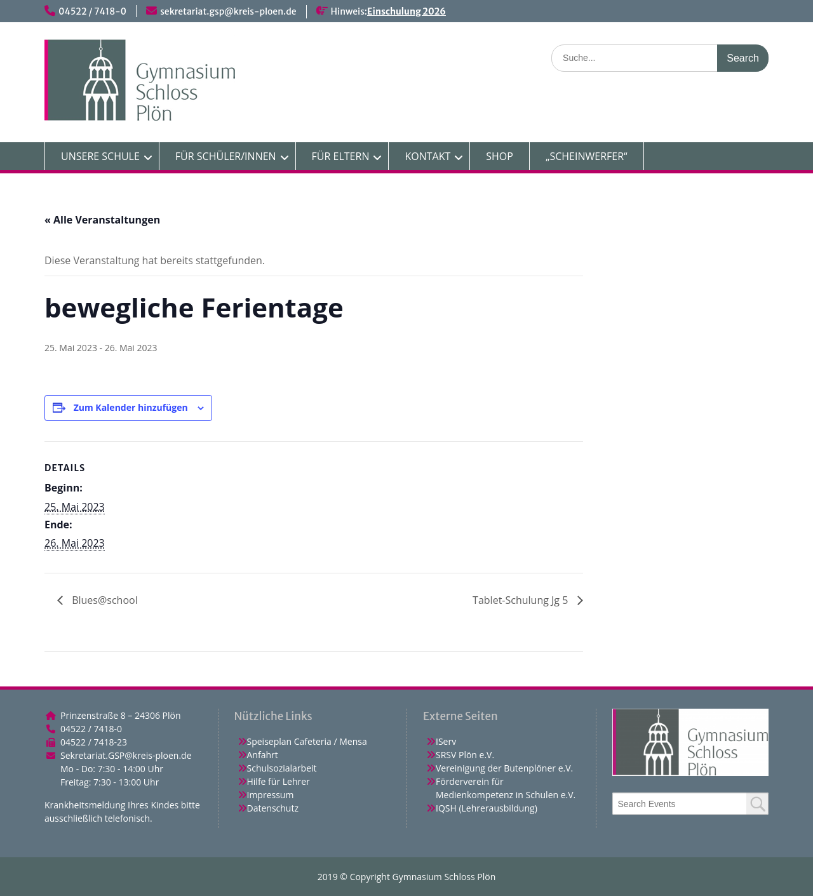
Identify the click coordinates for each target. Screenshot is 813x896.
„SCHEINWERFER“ (587, 156)
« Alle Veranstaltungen (102, 220)
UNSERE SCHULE (100, 156)
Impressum (270, 795)
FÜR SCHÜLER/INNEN (225, 156)
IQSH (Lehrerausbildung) (486, 808)
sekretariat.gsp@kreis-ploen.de (228, 11)
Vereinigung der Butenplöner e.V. (504, 768)
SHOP (499, 156)
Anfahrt (262, 755)
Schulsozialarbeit (282, 768)
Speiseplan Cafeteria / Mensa (307, 741)
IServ (446, 741)
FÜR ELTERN (341, 156)
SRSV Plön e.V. (465, 755)
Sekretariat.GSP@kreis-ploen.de (126, 755)
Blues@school (103, 600)
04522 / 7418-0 (92, 11)
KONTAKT (427, 156)
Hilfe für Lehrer (278, 781)
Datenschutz (273, 808)
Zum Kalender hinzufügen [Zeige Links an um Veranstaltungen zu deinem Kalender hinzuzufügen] (131, 407)
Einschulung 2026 (406, 11)
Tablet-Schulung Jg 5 (521, 600)
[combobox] (690, 803)
